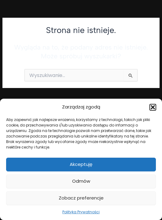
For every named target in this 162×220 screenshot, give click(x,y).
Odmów (81, 181)
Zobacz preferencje (81, 198)
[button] (153, 107)
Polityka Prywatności (81, 212)
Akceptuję (81, 164)
